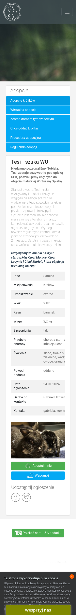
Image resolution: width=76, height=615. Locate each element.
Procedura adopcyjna (25, 138)
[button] (13, 442)
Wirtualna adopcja (23, 110)
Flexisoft (62, 562)
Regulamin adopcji (23, 147)
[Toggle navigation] (67, 12)
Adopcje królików (22, 100)
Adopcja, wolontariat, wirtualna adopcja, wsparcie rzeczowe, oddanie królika (20, 561)
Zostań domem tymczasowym (32, 119)
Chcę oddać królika (24, 128)
